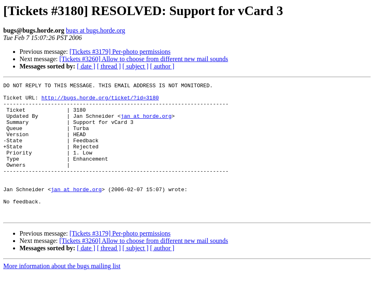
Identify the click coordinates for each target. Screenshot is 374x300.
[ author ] (162, 66)
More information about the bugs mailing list (61, 292)
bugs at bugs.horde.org (95, 30)
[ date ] (86, 66)
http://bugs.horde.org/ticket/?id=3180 (100, 101)
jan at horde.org (146, 123)
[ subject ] (135, 66)
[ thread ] (109, 66)
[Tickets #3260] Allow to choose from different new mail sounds (143, 58)
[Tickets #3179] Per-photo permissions (120, 51)
